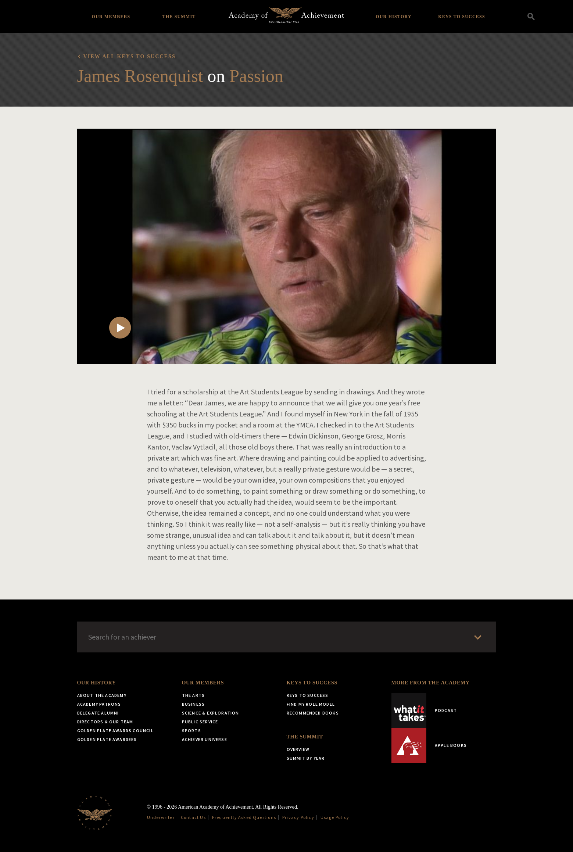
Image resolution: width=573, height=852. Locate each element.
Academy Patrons (99, 704)
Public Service (200, 721)
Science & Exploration (210, 713)
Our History (394, 16)
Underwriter (161, 817)
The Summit (179, 16)
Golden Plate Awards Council (115, 730)
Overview (298, 749)
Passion (256, 76)
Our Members (111, 16)
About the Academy (101, 695)
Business (193, 704)
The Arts (193, 695)
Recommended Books (313, 713)
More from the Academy (430, 682)
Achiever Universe (204, 739)
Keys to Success (461, 16)
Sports (191, 730)
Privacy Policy (298, 817)
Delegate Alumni (98, 713)
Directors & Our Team (105, 721)
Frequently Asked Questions (244, 817)
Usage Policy (334, 817)
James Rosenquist (140, 76)
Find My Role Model (311, 704)
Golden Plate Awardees (107, 739)
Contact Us (193, 817)
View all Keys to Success (129, 56)
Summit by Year (306, 758)
